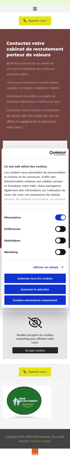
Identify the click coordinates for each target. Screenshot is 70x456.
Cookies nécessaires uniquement (35, 300)
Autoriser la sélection (35, 289)
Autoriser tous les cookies (35, 278)
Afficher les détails (45, 267)
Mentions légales (41, 441)
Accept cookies (35, 350)
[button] (35, 9)
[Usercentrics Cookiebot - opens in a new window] (50, 153)
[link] (35, 322)
